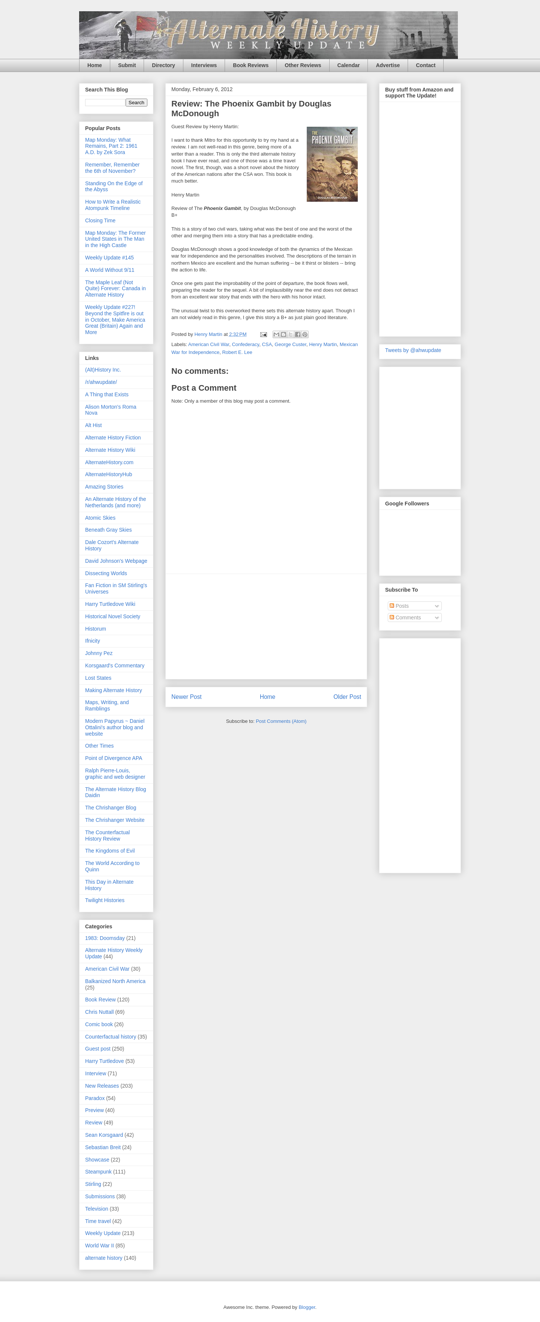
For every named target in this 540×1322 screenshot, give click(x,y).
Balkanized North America (115, 981)
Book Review (100, 1000)
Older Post (347, 697)
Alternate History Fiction (113, 438)
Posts (399, 606)
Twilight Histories (104, 900)
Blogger (306, 1307)
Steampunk (98, 1172)
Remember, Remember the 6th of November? (112, 168)
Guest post (98, 1049)
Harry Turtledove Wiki (110, 604)
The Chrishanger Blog (110, 808)
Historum (95, 629)
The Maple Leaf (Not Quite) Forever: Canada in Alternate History (115, 288)
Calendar (349, 65)
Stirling (93, 1184)
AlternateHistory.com (109, 462)
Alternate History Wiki (110, 450)
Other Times (99, 746)
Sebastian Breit (103, 1147)
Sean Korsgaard (104, 1135)
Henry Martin (323, 344)
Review (93, 1123)
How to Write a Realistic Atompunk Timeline (113, 205)
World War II (99, 1246)
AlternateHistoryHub (108, 474)
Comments (405, 618)
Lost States (98, 678)
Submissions (100, 1196)
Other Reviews (303, 65)
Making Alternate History (113, 690)
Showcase (97, 1160)
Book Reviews (250, 65)
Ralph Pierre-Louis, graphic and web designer (115, 773)
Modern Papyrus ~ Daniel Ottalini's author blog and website (114, 727)
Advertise (388, 65)
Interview (95, 1073)
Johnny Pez (98, 653)
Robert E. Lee (237, 352)
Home (94, 65)
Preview (94, 1110)
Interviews (204, 65)
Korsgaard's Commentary (114, 665)
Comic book (99, 1024)
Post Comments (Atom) (281, 721)
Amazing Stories (104, 487)
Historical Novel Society (112, 616)
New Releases (102, 1086)
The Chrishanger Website (114, 820)
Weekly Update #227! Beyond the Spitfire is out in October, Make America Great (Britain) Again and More (115, 319)
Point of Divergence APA (113, 758)
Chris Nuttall (99, 1012)
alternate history (104, 1258)
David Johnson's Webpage (116, 561)
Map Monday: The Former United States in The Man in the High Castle (115, 239)
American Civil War (208, 344)
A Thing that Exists (107, 394)
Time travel (98, 1221)
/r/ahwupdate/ (101, 382)
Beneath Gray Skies (108, 530)
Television (96, 1209)
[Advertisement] (266, 626)
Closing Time (100, 220)
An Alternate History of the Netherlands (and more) (115, 502)
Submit (127, 65)
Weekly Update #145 (109, 258)
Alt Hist (93, 425)
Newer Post (186, 697)
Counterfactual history (110, 1037)
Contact (425, 65)
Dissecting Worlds (106, 573)
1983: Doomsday (105, 938)
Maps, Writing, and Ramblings (107, 705)
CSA (267, 344)
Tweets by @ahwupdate (413, 350)
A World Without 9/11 (109, 270)
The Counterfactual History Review (107, 835)
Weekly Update (103, 1233)
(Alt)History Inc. (103, 370)
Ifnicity (92, 641)
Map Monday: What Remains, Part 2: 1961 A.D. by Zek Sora (111, 146)
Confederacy (245, 344)
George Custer (290, 344)
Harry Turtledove (104, 1061)
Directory (163, 65)
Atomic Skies (100, 518)
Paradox (95, 1098)
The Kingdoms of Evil (110, 851)
